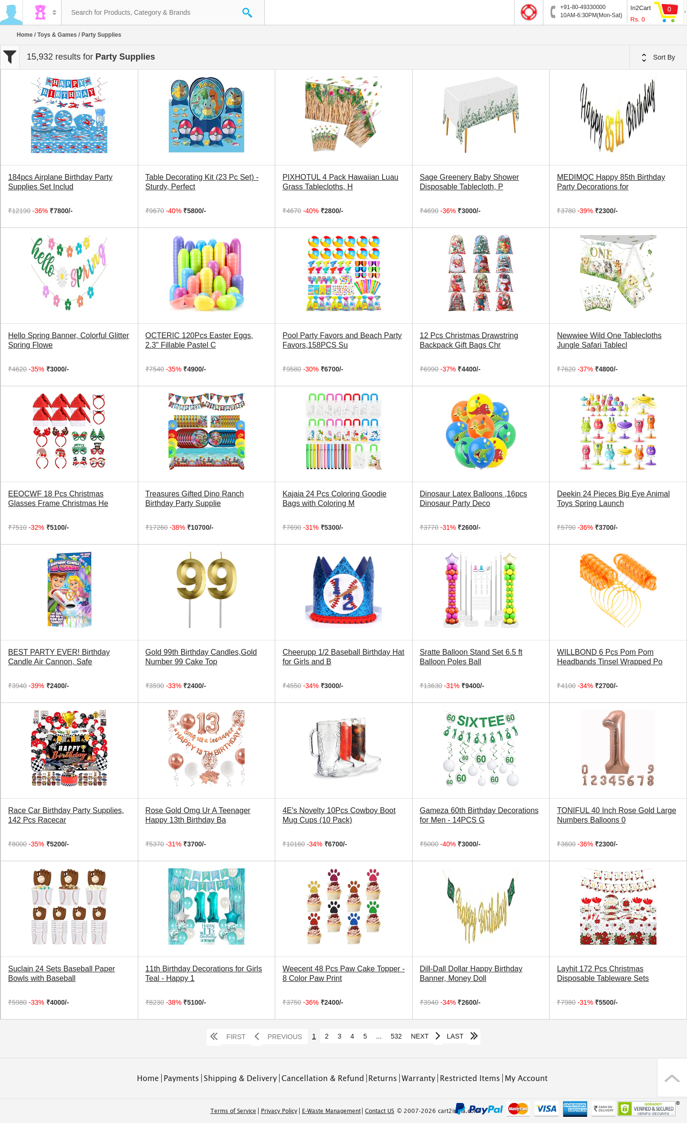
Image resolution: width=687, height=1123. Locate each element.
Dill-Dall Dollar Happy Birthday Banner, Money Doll (471, 973)
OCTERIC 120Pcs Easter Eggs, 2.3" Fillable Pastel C (199, 340)
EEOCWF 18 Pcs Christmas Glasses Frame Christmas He (58, 498)
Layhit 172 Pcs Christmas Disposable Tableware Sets (603, 973)
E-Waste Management (331, 1111)
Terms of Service (233, 1111)
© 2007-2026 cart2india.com (438, 1111)
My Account (526, 1078)
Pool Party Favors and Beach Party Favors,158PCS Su (342, 340)
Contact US (379, 1111)
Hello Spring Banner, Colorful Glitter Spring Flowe (68, 340)
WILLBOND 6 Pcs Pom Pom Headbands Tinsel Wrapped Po (609, 657)
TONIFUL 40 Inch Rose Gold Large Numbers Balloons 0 (616, 815)
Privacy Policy (279, 1111)
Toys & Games (56, 34)
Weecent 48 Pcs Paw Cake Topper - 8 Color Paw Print (343, 973)
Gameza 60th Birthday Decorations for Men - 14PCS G (479, 815)
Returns (382, 1078)
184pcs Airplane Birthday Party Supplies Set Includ (60, 182)
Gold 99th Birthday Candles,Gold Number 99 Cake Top (201, 657)
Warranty (418, 1078)
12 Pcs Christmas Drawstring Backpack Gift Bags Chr (469, 340)
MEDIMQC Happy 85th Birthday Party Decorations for (611, 182)
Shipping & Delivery (240, 1078)
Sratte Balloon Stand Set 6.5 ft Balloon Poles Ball (471, 657)
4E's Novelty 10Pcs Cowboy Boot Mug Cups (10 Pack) (339, 815)
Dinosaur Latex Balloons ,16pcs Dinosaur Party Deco (473, 498)
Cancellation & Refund (322, 1078)
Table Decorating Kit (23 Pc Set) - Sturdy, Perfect (202, 182)
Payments (181, 1078)
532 (396, 1036)
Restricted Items (470, 1078)
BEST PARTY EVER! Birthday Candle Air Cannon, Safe (59, 657)
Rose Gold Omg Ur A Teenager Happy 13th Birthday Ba (198, 815)
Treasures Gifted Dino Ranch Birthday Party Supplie (195, 498)
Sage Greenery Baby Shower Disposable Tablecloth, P (469, 182)
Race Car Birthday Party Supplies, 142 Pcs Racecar (66, 815)
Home (24, 34)
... (379, 1036)
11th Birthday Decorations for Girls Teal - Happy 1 (204, 973)
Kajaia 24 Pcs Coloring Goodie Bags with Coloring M (334, 498)
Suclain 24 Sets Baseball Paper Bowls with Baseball (61, 973)
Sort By (658, 57)
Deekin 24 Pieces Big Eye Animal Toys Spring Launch (613, 498)
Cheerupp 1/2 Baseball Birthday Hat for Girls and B (343, 657)
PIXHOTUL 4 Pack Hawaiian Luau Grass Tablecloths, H (340, 182)
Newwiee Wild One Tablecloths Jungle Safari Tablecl (609, 340)
